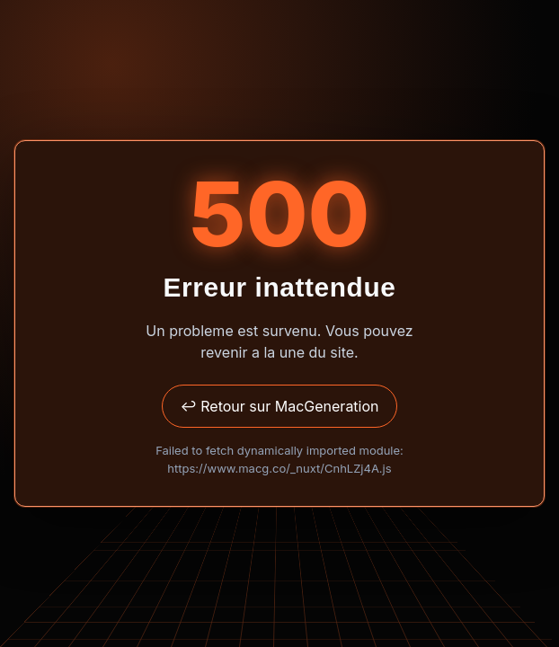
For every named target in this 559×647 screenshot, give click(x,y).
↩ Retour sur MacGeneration (279, 406)
